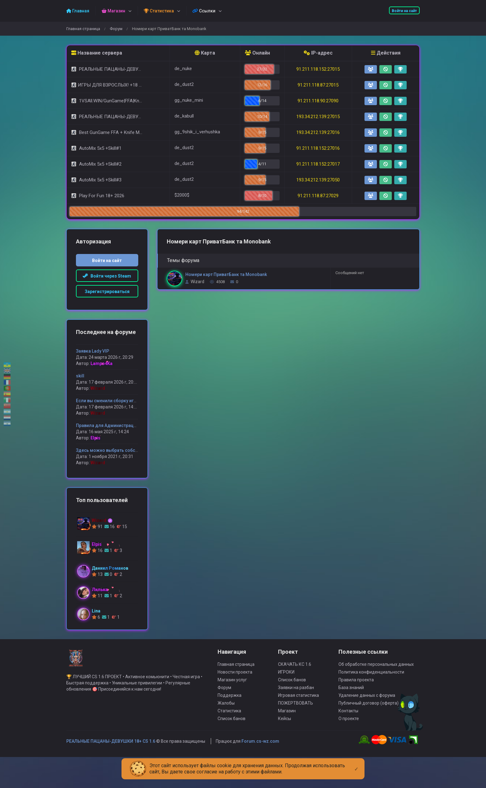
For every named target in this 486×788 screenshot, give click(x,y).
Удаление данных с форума (366, 713)
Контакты (348, 729)
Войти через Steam (107, 276)
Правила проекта (356, 698)
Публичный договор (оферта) (368, 721)
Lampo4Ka (102, 363)
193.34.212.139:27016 (318, 132)
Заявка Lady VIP (92, 351)
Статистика (229, 729)
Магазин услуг (232, 698)
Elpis (95, 437)
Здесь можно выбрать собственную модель (123, 450)
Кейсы (284, 736)
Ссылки (203, 10)
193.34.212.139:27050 (318, 180)
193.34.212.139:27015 (318, 116)
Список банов (231, 736)
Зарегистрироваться (107, 291)
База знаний (351, 705)
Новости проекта (235, 690)
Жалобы (226, 721)
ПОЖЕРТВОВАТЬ (295, 721)
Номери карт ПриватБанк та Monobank (226, 274)
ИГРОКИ (286, 690)
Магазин (287, 729)
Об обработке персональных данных (376, 682)
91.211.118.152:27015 (318, 69)
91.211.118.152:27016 (318, 148)
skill (80, 375)
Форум (116, 28)
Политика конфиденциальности (371, 690)
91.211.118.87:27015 (318, 85)
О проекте (348, 736)
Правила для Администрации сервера (116, 425)
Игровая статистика (298, 713)
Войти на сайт (404, 11)
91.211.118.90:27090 (318, 101)
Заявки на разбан (296, 705)
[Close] (356, 764)
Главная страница (83, 28)
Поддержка (229, 713)
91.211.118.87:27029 (318, 195)
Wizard (197, 281)
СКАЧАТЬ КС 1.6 (294, 682)
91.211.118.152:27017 (318, 164)
